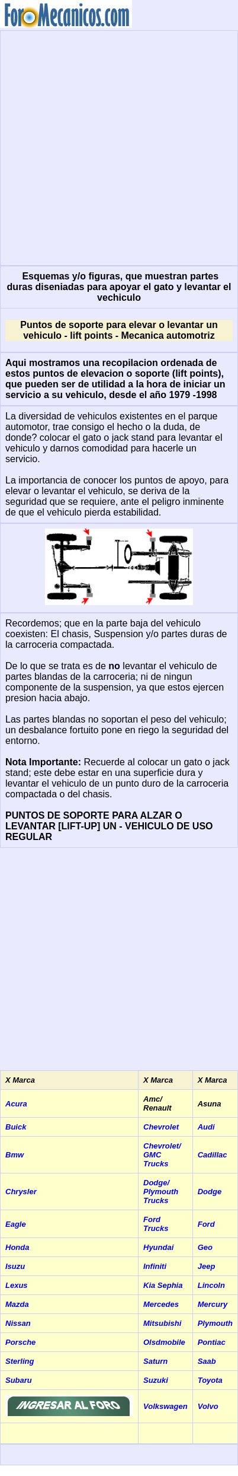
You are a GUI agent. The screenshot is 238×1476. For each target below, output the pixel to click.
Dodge (209, 1191)
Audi (206, 1126)
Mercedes (161, 1304)
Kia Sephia (162, 1285)
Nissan (18, 1323)
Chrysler (21, 1191)
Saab (207, 1361)
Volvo (208, 1406)
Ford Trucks (155, 1224)
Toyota (210, 1380)
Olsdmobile (164, 1342)
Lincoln (211, 1285)
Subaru (18, 1380)
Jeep (207, 1266)
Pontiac (212, 1342)
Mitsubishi (162, 1323)
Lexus (16, 1285)
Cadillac (212, 1154)
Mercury (213, 1304)
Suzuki (155, 1380)
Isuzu (15, 1266)
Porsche (20, 1342)
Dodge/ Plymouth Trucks (160, 1191)
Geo (205, 1247)
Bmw (14, 1154)
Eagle (15, 1224)
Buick (15, 1126)
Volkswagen (165, 1406)
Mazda (17, 1304)
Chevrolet (161, 1126)
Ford (206, 1224)
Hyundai (158, 1247)
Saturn (155, 1361)
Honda (17, 1247)
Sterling (19, 1361)
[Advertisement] (111, 147)
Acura (16, 1103)
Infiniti (154, 1266)
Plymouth (215, 1323)
